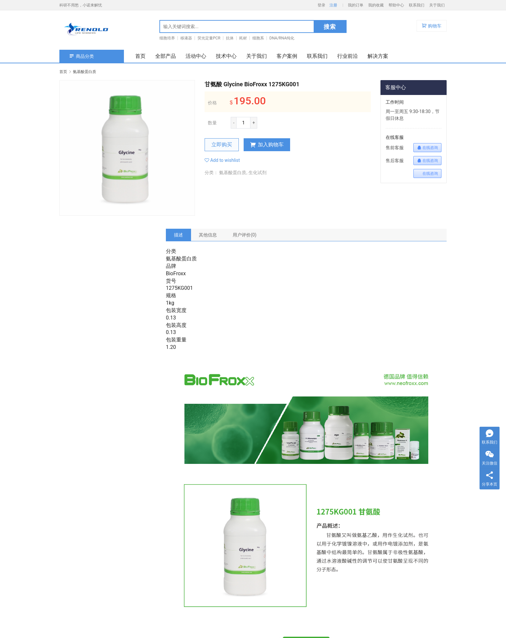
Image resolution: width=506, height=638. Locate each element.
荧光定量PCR (208, 38)
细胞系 (258, 38)
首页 (140, 56)
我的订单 (355, 5)
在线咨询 (427, 147)
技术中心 (226, 56)
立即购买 (221, 144)
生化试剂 (257, 172)
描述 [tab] (178, 234)
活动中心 (196, 56)
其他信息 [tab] (208, 234)
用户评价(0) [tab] (245, 234)
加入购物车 (267, 144)
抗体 (230, 38)
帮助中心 (396, 5)
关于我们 (437, 5)
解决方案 (378, 56)
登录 (321, 5)
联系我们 (416, 5)
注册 (333, 5)
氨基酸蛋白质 (232, 172)
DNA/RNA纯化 (281, 38)
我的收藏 (376, 5)
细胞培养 (167, 38)
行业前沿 (347, 56)
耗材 (243, 38)
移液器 (186, 38)
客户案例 (287, 56)
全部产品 (165, 56)
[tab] (178, 235)
